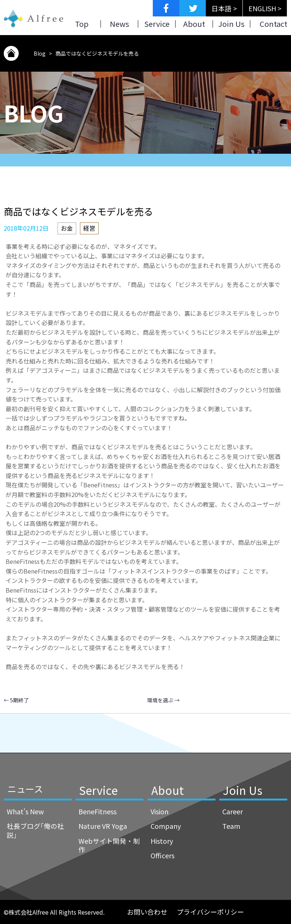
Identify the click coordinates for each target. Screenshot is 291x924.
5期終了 (16, 700)
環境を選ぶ (163, 700)
